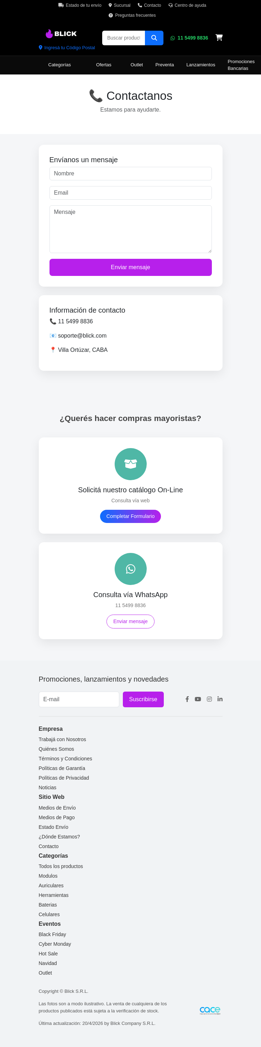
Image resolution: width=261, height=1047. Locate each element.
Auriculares (51, 885)
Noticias (48, 787)
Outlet (137, 64)
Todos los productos (61, 866)
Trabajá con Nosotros (62, 739)
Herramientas (54, 895)
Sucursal (120, 5)
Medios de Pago (57, 817)
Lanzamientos (200, 64)
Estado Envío (53, 827)
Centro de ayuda (187, 5)
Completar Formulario (130, 516)
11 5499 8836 (189, 38)
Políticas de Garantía (62, 768)
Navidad (48, 963)
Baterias (48, 905)
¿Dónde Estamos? (59, 837)
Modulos (48, 876)
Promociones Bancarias (241, 65)
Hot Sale (48, 953)
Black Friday (52, 934)
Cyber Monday (55, 944)
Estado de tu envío (79, 5)
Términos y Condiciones (65, 758)
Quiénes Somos (56, 749)
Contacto (149, 5)
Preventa (164, 64)
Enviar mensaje (130, 267)
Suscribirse (143, 699)
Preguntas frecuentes (132, 15)
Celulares (49, 914)
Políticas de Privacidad (64, 778)
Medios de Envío (57, 808)
